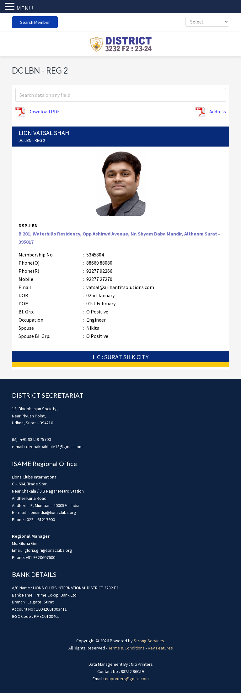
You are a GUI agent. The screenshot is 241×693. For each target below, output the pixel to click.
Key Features (160, 648)
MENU (24, 8)
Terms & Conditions (126, 648)
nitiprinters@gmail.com (127, 678)
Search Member (35, 22)
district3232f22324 (120, 44)
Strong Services (149, 641)
